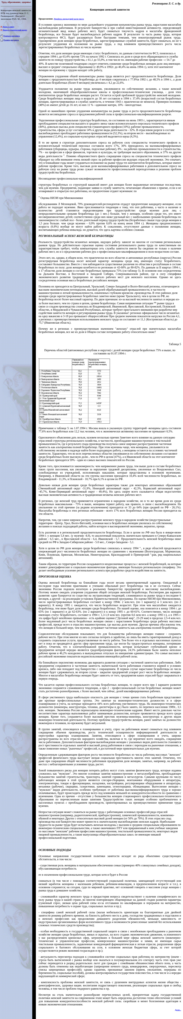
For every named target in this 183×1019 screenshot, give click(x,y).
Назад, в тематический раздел (15, 30)
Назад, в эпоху (8, 27)
